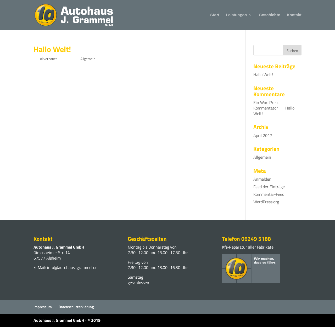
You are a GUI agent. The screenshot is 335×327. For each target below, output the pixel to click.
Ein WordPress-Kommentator (267, 105)
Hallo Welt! (52, 49)
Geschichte (269, 15)
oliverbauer (48, 58)
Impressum (43, 306)
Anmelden (262, 179)
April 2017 (262, 135)
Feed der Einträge (269, 186)
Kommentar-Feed (268, 194)
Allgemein (88, 58)
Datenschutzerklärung (76, 306)
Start (214, 15)
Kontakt (294, 15)
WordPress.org (266, 202)
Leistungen (236, 15)
